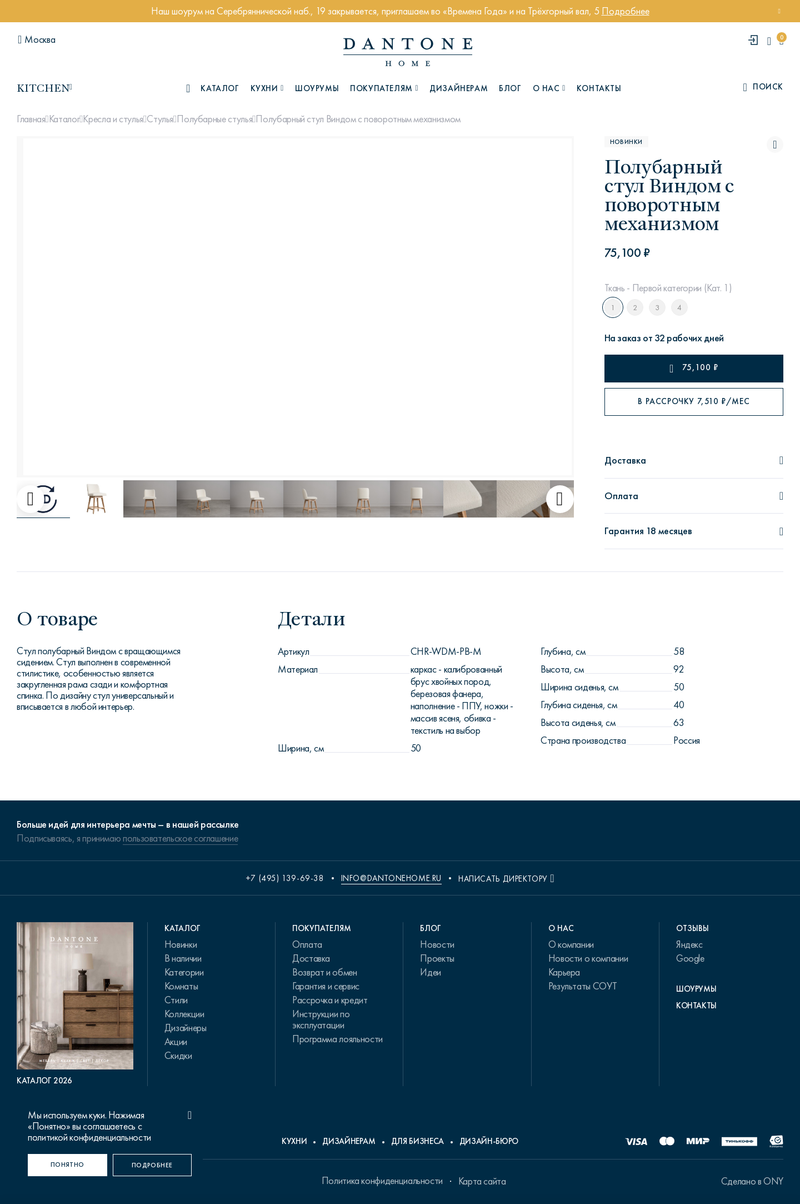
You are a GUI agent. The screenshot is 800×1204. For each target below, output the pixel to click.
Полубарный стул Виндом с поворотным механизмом (358, 119)
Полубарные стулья (214, 119)
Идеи (430, 972)
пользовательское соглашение (180, 838)
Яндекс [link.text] (689, 944)
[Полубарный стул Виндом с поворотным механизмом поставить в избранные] (775, 144)
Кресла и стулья (113, 119)
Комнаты (181, 986)
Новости (437, 944)
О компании (571, 944)
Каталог (64, 119)
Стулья (160, 119)
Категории (184, 972)
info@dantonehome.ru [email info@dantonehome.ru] (391, 878)
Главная (31, 119)
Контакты (599, 88)
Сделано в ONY (752, 1181)
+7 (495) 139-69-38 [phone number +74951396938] (285, 878)
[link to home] (407, 52)
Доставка (311, 958)
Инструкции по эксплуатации (320, 1019)
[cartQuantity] (781, 41)
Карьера (564, 972)
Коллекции (184, 1013)
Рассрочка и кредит (330, 1000)
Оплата (307, 944)
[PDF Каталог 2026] (75, 1004)
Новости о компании (588, 958)
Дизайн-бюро (488, 1141)
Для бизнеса (417, 1141)
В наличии (183, 958)
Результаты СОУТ (582, 986)
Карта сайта (482, 1181)
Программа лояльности (337, 1038)
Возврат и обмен (324, 972)
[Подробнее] (152, 1165)
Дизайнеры (185, 1027)
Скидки (178, 1055)
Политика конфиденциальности (382, 1180)
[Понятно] (67, 1165)
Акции (175, 1041)
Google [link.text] (690, 958)
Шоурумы (317, 88)
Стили (176, 1000)
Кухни (294, 1141)
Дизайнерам (458, 88)
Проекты (437, 958)
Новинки (180, 944)
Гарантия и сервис (325, 986)
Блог (510, 88)
